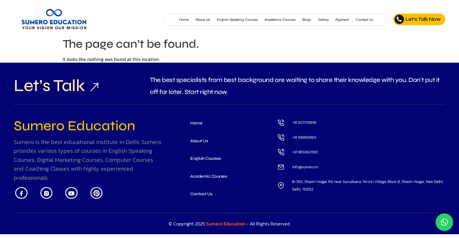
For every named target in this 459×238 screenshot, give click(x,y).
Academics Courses (254, 20)
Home (129, 20)
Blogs (289, 20)
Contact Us (362, 20)
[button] (444, 222)
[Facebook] (22, 198)
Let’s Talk (53, 87)
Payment (333, 20)
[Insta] (50, 198)
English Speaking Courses (198, 20)
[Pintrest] (106, 198)
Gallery (309, 20)
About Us (152, 20)
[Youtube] (78, 198)
